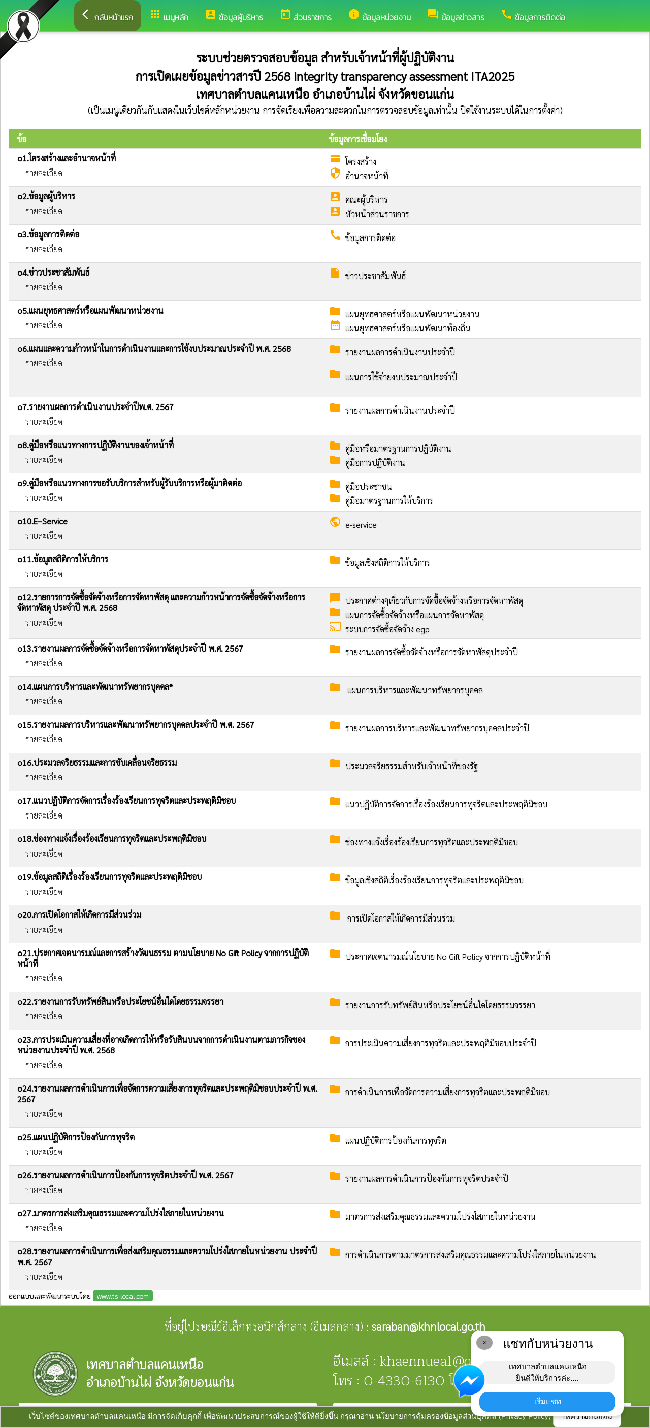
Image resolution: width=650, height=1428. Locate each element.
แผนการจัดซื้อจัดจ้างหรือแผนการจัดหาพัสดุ (414, 614)
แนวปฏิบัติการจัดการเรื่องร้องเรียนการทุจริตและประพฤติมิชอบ (446, 804)
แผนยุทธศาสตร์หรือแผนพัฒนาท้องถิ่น (408, 328)
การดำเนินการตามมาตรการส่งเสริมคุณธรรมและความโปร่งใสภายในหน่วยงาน (470, 1254)
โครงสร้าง (360, 161)
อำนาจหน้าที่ (366, 176)
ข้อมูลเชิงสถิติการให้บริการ (387, 562)
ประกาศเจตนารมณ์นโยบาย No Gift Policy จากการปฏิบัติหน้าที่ (447, 956)
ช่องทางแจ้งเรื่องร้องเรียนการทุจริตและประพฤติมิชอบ (431, 842)
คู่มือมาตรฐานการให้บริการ (389, 500)
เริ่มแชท (547, 1401)
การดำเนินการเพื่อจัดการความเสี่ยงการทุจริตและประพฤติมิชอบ (447, 1091)
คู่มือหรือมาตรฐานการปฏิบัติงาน (398, 448)
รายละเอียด (43, 172)
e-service (361, 524)
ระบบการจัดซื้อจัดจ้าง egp (387, 629)
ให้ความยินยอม (587, 1416)
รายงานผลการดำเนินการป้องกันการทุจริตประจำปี (426, 1178)
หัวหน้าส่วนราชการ (377, 214)
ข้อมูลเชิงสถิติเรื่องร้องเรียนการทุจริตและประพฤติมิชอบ (434, 880)
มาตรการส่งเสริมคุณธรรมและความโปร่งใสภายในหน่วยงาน (440, 1216)
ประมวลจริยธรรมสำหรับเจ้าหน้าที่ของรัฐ (411, 766)
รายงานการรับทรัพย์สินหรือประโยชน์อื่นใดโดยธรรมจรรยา (440, 1005)
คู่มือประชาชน (368, 486)
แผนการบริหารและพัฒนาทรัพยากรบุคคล (414, 690)
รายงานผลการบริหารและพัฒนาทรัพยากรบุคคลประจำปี (437, 728)
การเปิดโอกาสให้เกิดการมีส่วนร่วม (400, 918)
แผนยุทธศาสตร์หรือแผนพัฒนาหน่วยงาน (412, 314)
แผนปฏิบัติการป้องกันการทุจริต (395, 1140)
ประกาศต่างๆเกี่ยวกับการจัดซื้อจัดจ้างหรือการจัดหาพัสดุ (434, 600)
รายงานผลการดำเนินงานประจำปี (400, 352)
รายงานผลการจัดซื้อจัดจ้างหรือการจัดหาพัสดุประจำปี (431, 652)
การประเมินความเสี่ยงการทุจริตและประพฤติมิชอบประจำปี (440, 1043)
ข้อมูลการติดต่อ (370, 237)
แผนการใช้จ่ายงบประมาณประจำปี (401, 376)
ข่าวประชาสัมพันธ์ (375, 275)
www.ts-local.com (123, 1295)
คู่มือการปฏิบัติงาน (375, 462)
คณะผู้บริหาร (366, 199)
